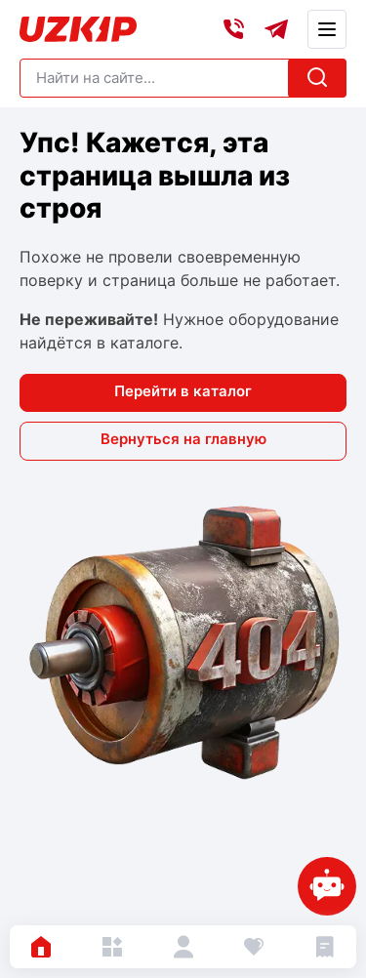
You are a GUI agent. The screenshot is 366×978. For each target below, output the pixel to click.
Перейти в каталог (183, 391)
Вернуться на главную (183, 438)
